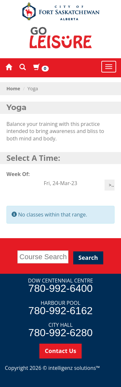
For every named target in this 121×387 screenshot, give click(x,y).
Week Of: (18, 174)
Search (88, 257)
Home (13, 88)
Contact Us (60, 351)
